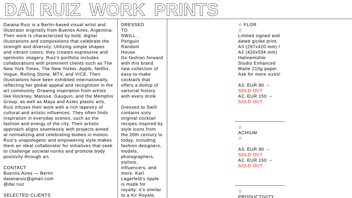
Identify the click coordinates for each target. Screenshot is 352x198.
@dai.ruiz (14, 184)
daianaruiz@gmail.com (29, 179)
